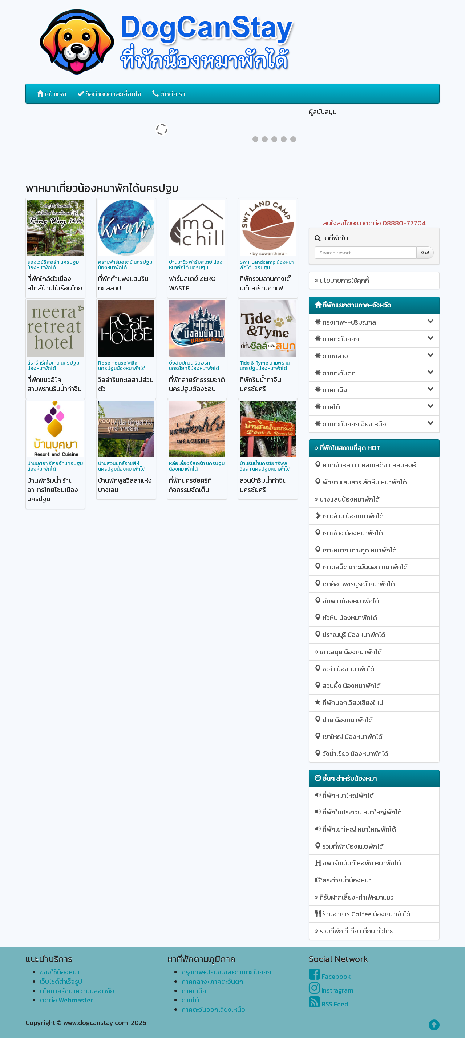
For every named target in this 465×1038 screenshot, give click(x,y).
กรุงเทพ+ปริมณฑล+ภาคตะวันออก (226, 972)
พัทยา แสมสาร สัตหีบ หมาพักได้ (361, 482)
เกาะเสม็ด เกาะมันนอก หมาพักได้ (361, 567)
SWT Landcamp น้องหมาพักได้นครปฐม (267, 264)
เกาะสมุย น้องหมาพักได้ (348, 652)
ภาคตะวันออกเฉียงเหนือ (374, 424)
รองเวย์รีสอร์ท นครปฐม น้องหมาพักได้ (53, 264)
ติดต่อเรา (168, 94)
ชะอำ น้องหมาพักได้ (345, 669)
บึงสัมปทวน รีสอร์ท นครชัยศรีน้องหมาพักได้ (194, 365)
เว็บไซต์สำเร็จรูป (61, 981)
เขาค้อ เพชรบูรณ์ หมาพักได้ (355, 584)
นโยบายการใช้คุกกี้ (342, 280)
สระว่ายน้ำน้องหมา (343, 880)
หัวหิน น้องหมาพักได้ (346, 618)
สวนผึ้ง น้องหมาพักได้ (348, 686)
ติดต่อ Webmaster (66, 1000)
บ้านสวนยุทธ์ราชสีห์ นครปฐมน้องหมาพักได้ (121, 466)
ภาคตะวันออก (374, 339)
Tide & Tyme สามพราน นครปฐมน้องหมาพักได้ (265, 365)
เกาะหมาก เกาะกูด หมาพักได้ (356, 550)
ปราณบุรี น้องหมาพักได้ (350, 635)
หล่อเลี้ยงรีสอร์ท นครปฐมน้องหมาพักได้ (197, 466)
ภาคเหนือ (374, 390)
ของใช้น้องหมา (60, 972)
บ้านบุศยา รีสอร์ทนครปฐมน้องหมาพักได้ (55, 466)
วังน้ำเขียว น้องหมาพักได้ (351, 754)
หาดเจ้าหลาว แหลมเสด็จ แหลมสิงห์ (365, 465)
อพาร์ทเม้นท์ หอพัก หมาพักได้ (358, 863)
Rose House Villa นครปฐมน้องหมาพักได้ (121, 365)
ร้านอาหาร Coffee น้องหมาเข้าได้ (363, 914)
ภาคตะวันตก (374, 373)
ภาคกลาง (374, 356)
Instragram (331, 990)
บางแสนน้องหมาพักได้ (347, 499)
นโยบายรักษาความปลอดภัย (77, 991)
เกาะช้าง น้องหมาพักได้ (349, 533)
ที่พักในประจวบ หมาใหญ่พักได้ (358, 812)
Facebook (330, 976)
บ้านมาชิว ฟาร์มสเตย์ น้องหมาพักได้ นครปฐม (195, 264)
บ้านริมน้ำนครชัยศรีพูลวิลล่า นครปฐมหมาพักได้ (265, 466)
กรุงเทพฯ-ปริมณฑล (374, 322)
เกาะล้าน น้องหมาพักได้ (349, 516)
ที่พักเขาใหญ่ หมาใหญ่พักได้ (355, 829)
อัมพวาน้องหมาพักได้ (347, 601)
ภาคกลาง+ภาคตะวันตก (212, 981)
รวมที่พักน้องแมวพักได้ (349, 846)
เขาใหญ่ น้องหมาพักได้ (349, 736)
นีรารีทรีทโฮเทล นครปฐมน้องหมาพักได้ (53, 365)
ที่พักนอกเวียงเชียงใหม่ (349, 703)
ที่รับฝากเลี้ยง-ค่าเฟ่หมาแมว (354, 897)
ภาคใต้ (374, 407)
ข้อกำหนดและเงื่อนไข (109, 94)
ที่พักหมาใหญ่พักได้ (344, 795)
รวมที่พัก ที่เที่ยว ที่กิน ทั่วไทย (354, 931)
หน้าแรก (51, 94)
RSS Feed (328, 1004)
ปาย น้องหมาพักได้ (344, 720)
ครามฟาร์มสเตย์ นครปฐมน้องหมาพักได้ (125, 264)
